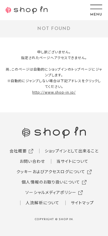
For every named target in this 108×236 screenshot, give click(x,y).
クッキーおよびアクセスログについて (50, 171)
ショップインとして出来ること (72, 151)
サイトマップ (82, 202)
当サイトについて (72, 161)
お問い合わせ (32, 161)
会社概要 (18, 151)
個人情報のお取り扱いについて (51, 182)
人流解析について (42, 202)
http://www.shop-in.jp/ (53, 92)
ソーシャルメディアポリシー (50, 192)
